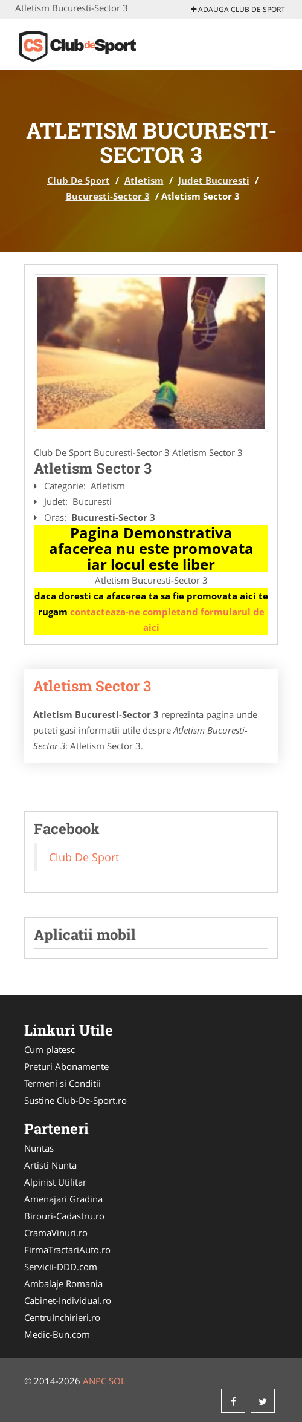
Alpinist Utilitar (55, 1181)
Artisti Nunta (50, 1164)
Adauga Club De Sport (238, 9)
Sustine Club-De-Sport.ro (75, 1100)
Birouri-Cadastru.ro (64, 1215)
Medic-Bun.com (57, 1334)
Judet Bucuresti (213, 180)
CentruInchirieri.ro (62, 1317)
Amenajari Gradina (63, 1198)
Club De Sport (78, 180)
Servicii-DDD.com (60, 1266)
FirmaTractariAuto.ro (67, 1249)
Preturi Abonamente (66, 1066)
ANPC (94, 1381)
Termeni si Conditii (62, 1083)
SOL (117, 1381)
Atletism (144, 180)
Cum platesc (49, 1049)
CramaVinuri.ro (56, 1232)
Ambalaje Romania (63, 1283)
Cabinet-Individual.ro (67, 1300)
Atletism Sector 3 (92, 686)
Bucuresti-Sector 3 (108, 196)
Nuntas (39, 1148)
